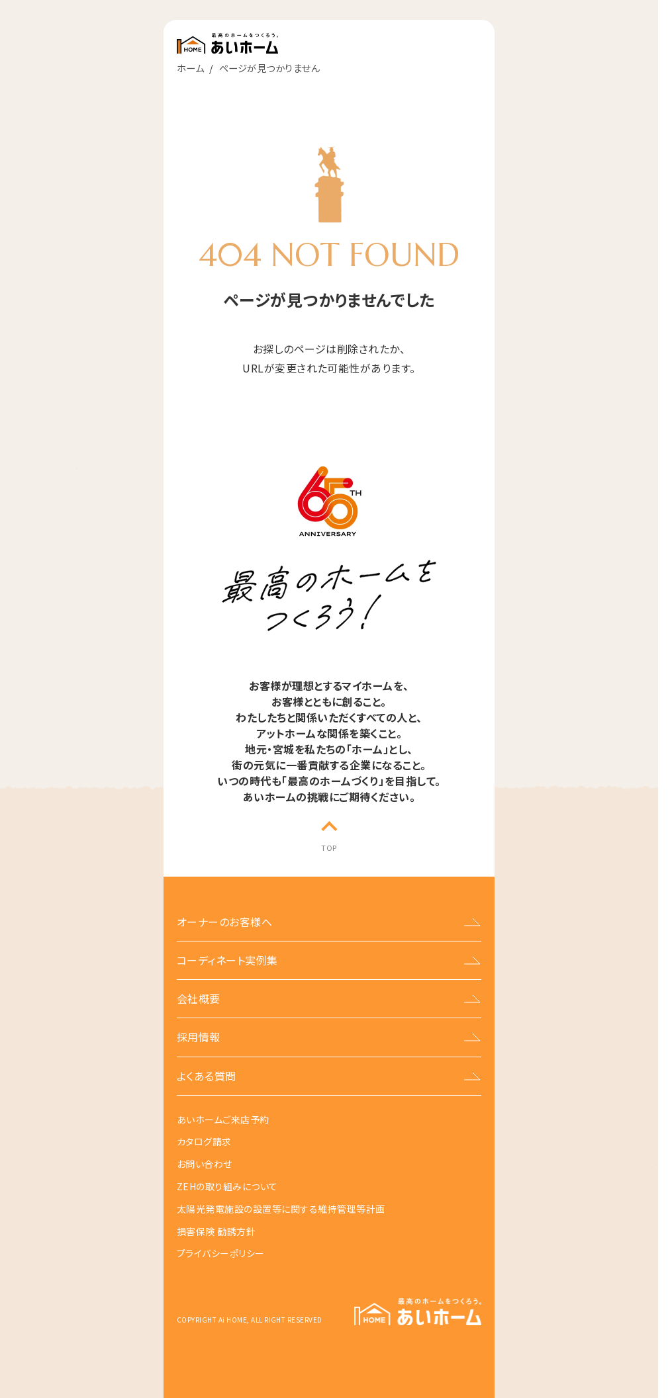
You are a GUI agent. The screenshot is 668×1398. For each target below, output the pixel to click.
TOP (328, 847)
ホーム (190, 68)
